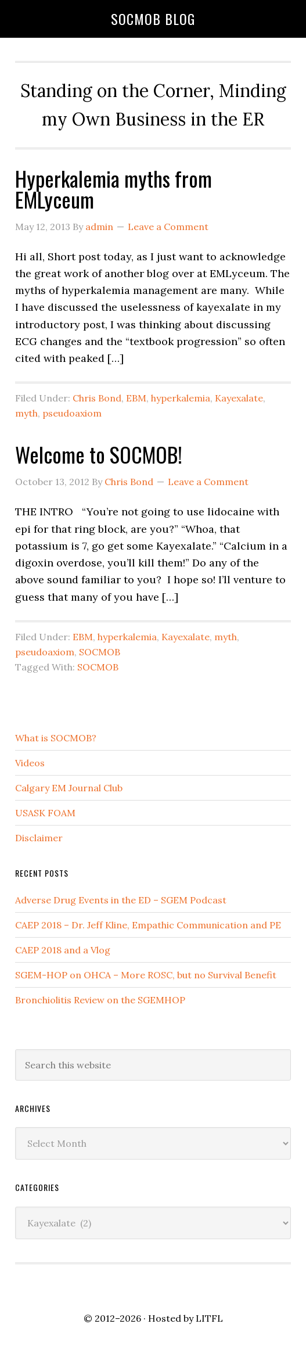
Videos (30, 763)
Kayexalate (239, 398)
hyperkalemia (180, 398)
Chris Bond (97, 398)
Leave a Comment (168, 226)
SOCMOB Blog (153, 18)
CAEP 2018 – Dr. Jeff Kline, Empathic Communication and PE (148, 925)
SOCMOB (99, 652)
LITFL (209, 1318)
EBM (136, 398)
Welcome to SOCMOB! (98, 454)
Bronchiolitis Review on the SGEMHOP (100, 1000)
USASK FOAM (45, 813)
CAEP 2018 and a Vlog (62, 950)
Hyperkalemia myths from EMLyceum (113, 188)
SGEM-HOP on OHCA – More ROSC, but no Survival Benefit (145, 975)
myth (26, 413)
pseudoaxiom (72, 413)
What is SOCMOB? (55, 738)
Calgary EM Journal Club (69, 788)
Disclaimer (39, 838)
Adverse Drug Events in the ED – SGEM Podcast (120, 900)
